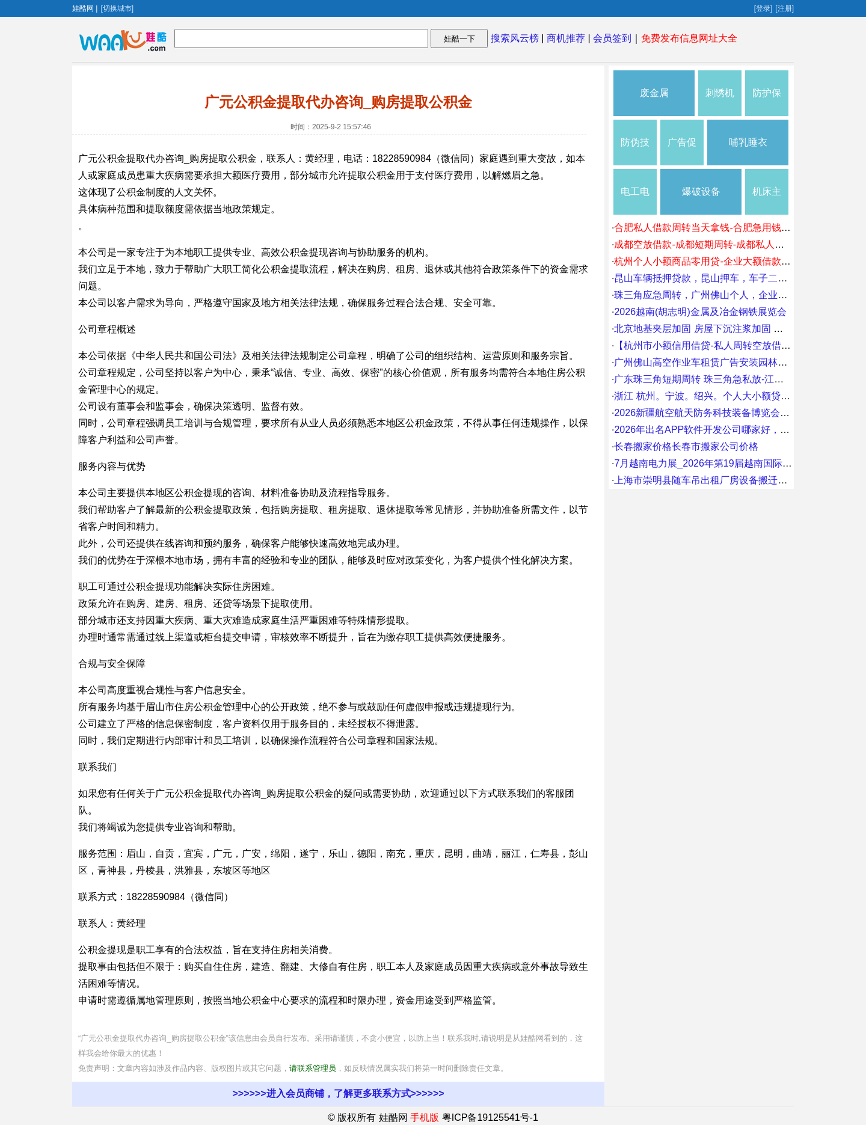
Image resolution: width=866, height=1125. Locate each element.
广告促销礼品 (682, 151)
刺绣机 (719, 93)
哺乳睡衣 (748, 142)
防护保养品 (766, 102)
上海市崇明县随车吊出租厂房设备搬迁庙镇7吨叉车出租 (732, 480)
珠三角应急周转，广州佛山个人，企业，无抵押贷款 (724, 295)
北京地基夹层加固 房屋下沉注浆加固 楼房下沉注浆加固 (732, 328)
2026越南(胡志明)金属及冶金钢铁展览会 (700, 312)
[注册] (784, 8)
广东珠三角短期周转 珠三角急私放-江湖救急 (708, 379)
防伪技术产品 (635, 151)
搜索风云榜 (515, 38)
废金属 (654, 93)
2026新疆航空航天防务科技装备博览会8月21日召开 (724, 413)
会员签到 (612, 38)
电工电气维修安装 (635, 200)
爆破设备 (701, 191)
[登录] (763, 8)
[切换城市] (117, 8)
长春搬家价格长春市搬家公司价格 (686, 446)
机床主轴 (766, 200)
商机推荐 (566, 38)
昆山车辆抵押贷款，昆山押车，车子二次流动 (710, 278)
